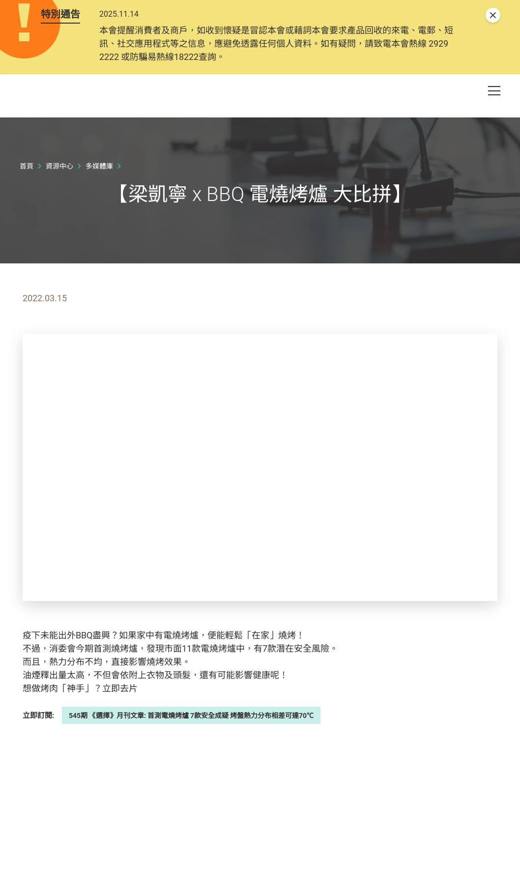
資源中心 (59, 216)
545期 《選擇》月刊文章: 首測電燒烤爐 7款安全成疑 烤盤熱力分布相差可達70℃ (191, 765)
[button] (459, 112)
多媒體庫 (99, 216)
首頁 (26, 216)
